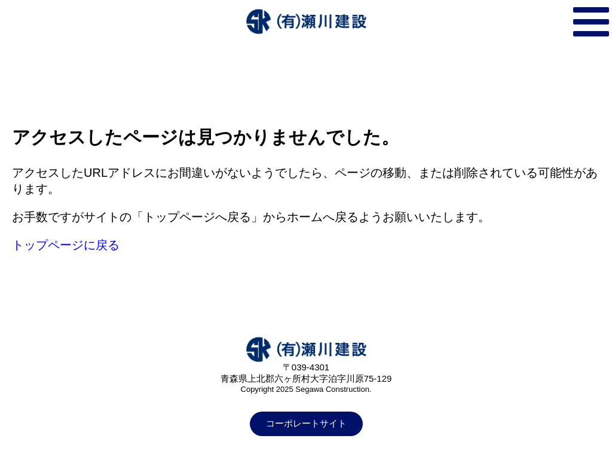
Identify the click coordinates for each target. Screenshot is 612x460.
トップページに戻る (66, 245)
